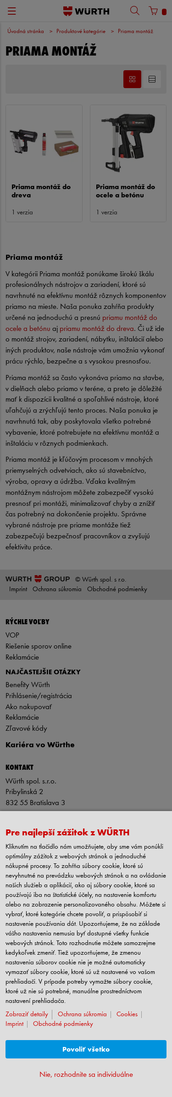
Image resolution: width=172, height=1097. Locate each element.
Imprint (14, 1024)
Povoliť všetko (86, 1049)
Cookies (127, 1014)
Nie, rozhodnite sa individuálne (86, 1075)
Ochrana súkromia (82, 1014)
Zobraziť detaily (27, 1014)
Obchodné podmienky (63, 1024)
